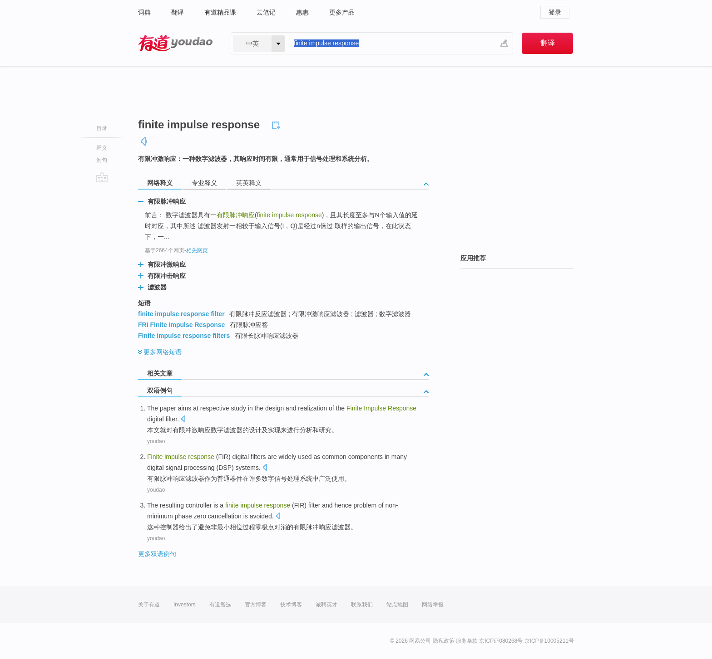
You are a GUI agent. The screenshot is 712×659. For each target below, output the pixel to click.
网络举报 (433, 604)
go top (102, 176)
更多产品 (342, 12)
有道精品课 (220, 12)
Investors (184, 604)
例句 (101, 160)
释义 (101, 148)
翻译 (177, 12)
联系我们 (362, 604)
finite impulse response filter (181, 313)
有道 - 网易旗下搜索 (175, 43)
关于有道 (149, 604)
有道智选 (220, 604)
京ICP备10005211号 (549, 641)
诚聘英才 (326, 604)
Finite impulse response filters (184, 335)
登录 (555, 12)
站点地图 (397, 604)
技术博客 (291, 604)
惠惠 (302, 12)
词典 (144, 12)
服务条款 (467, 641)
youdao (156, 441)
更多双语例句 (157, 553)
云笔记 (266, 12)
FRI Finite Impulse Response (181, 324)
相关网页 (197, 250)
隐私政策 (444, 641)
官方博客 (256, 604)
